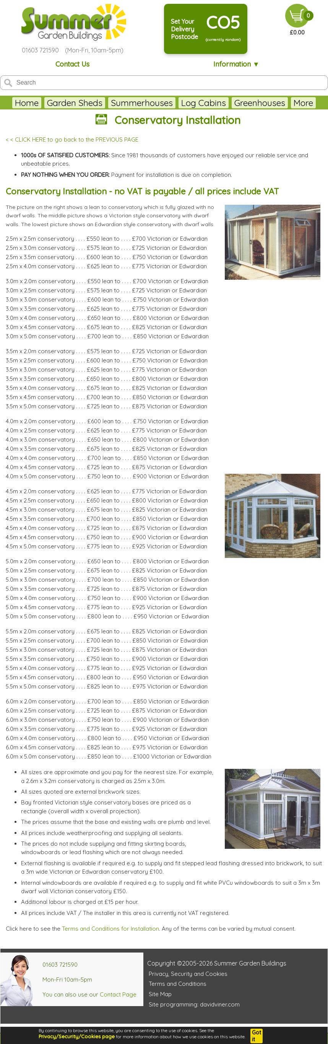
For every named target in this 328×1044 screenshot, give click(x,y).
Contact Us (72, 64)
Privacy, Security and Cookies (188, 973)
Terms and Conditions (177, 983)
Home (27, 102)
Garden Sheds (74, 102)
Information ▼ (236, 64)
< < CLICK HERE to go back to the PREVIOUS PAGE (72, 139)
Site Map (160, 994)
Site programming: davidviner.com (194, 1004)
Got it (256, 1036)
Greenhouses (259, 102)
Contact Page (118, 994)
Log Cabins (203, 102)
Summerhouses (142, 102)
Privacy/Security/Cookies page (77, 1036)
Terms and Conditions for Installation (110, 928)
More (303, 102)
